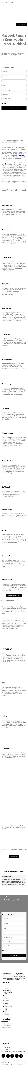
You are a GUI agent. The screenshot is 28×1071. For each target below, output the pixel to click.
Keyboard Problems (8, 461)
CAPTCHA (3, 103)
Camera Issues (6, 334)
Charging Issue (6, 257)
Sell (5, 997)
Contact (6, 1000)
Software (4, 530)
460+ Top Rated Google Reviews (14, 871)
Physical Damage (7, 433)
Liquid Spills (5, 408)
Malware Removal (7, 509)
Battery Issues (6, 230)
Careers (6, 998)
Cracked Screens (7, 205)
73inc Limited (8, 1063)
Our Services (7, 990)
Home (6, 989)
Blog (5, 995)
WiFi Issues (5, 284)
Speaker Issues (6, 308)
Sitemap (20, 1064)
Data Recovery (6, 384)
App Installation (7, 556)
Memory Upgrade (7, 359)
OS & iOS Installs (7, 580)
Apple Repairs (8, 992)
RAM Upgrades (6, 487)
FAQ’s (5, 993)
